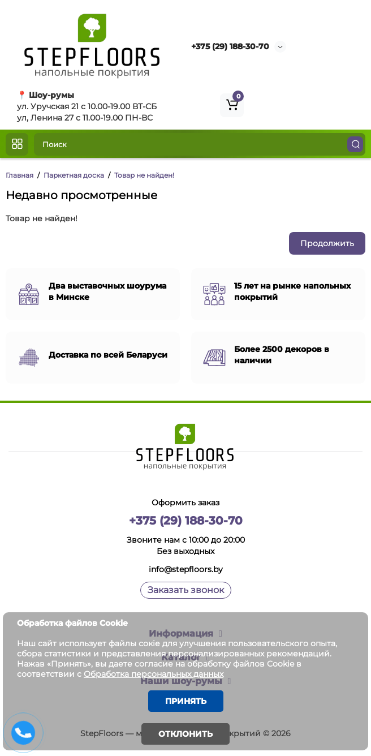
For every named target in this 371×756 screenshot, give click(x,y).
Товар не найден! (144, 175)
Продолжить (327, 243)
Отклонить (185, 734)
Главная (19, 175)
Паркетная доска (74, 175)
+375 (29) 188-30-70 (230, 46)
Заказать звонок (186, 590)
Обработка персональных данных (153, 674)
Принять (185, 701)
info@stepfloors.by (186, 569)
